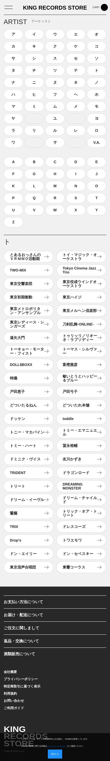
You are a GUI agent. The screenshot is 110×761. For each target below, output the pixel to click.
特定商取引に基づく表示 (22, 686)
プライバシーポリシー (21, 679)
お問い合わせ (14, 701)
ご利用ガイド (14, 708)
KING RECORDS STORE (55, 8)
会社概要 (10, 672)
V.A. (96, 142)
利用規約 (10, 693)
